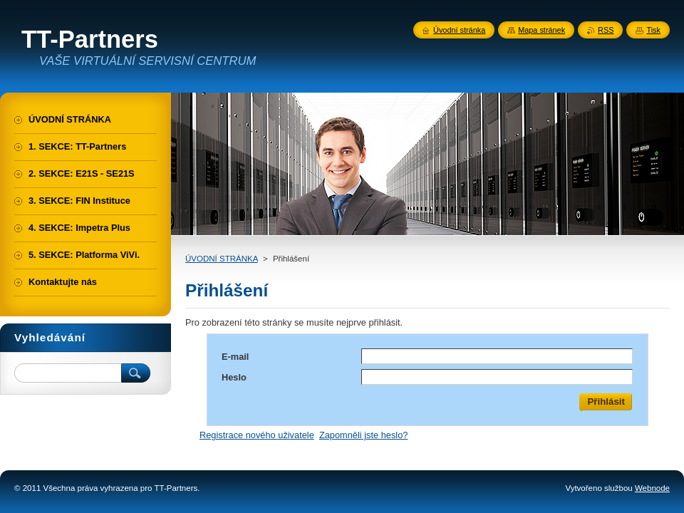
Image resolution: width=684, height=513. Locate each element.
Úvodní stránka (459, 30)
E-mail (235, 356)
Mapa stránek (541, 30)
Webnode (652, 488)
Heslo (234, 377)
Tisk (653, 30)
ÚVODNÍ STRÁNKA (221, 258)
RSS (605, 30)
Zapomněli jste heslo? (363, 435)
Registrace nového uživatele (257, 435)
